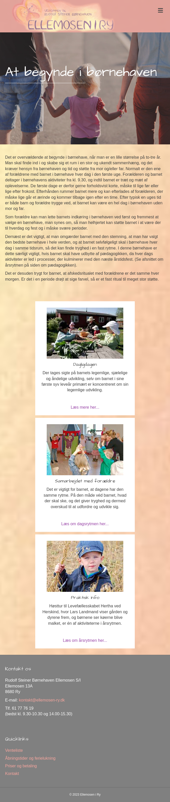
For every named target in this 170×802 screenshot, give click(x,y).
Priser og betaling (21, 766)
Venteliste (14, 750)
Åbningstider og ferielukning (30, 758)
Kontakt (12, 773)
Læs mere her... (85, 407)
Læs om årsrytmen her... (85, 640)
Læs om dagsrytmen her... (85, 524)
